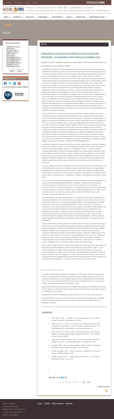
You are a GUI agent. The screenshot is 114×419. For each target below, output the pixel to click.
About (6, 17)
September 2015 (13, 59)
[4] (90, 242)
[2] (89, 132)
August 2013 (11, 50)
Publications (43, 17)
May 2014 (10, 56)
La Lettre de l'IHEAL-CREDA (16, 87)
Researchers (18, 2)
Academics (17, 17)
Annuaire (68, 403)
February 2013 (12, 47)
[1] (78, 85)
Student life (80, 17)
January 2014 (12, 52)
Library (69, 17)
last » (19, 71)
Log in (40, 403)
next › (12, 71)
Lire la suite (103, 386)
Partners (35, 2)
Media (27, 2)
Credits (47, 403)
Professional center (97, 17)
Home (7, 25)
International (57, 17)
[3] (103, 223)
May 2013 (10, 48)
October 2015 (12, 61)
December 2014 (12, 57)
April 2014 (10, 54)
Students (8, 2)
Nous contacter (57, 403)
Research (30, 17)
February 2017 (12, 66)
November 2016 (12, 63)
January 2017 (12, 65)
